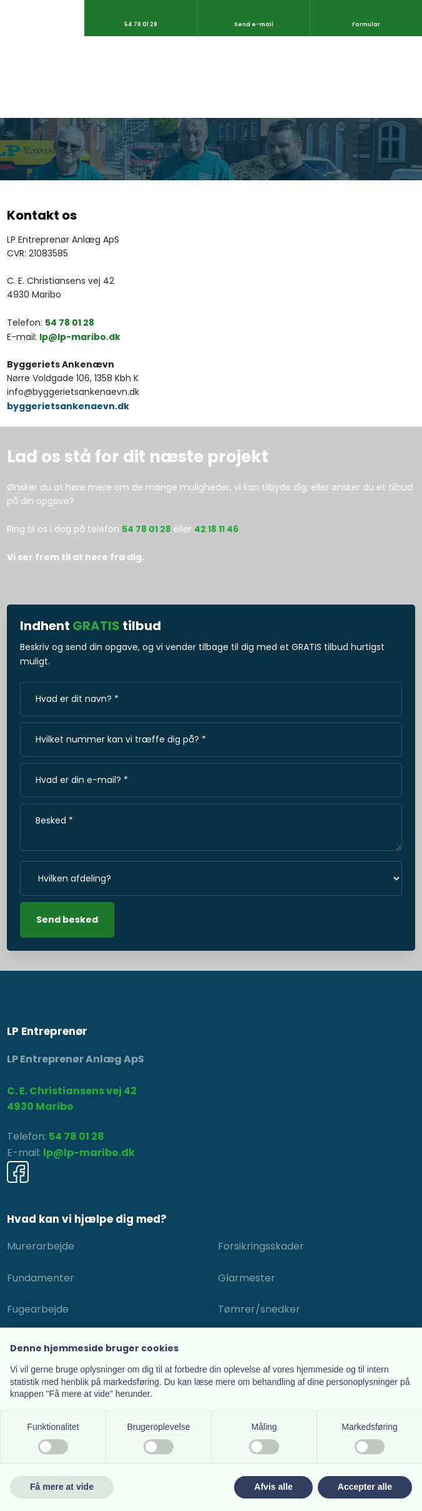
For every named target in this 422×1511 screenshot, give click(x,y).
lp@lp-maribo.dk (79, 337)
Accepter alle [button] (365, 1487)
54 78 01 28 (69, 322)
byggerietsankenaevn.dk (68, 406)
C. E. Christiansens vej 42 (72, 1091)
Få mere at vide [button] (62, 1487)
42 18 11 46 (216, 529)
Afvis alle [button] (273, 1487)
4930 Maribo (40, 1106)
